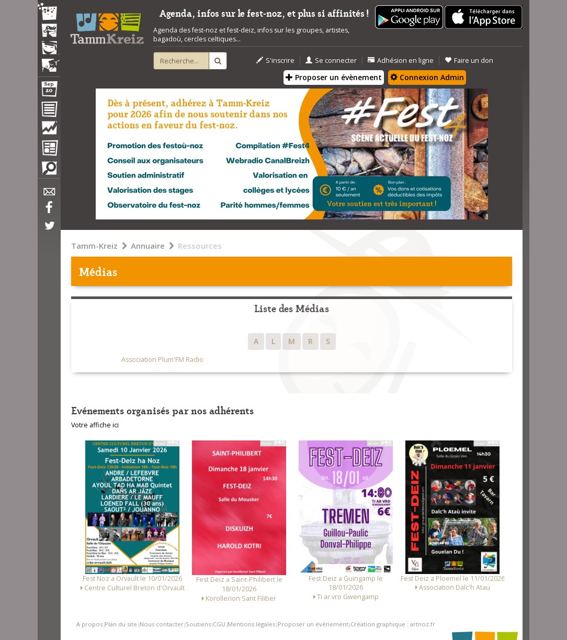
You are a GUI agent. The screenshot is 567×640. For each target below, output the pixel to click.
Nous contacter (162, 624)
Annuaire (148, 245)
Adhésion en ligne (401, 60)
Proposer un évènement (334, 77)
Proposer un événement (313, 624)
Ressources (200, 245)
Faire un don (469, 60)
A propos (89, 624)
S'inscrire (275, 60)
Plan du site (121, 624)
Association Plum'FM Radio (162, 359)
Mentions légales (251, 624)
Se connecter (331, 60)
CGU (219, 624)
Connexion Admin (427, 77)
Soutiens (198, 624)
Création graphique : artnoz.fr (392, 624)
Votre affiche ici (95, 425)
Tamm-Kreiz (94, 245)
